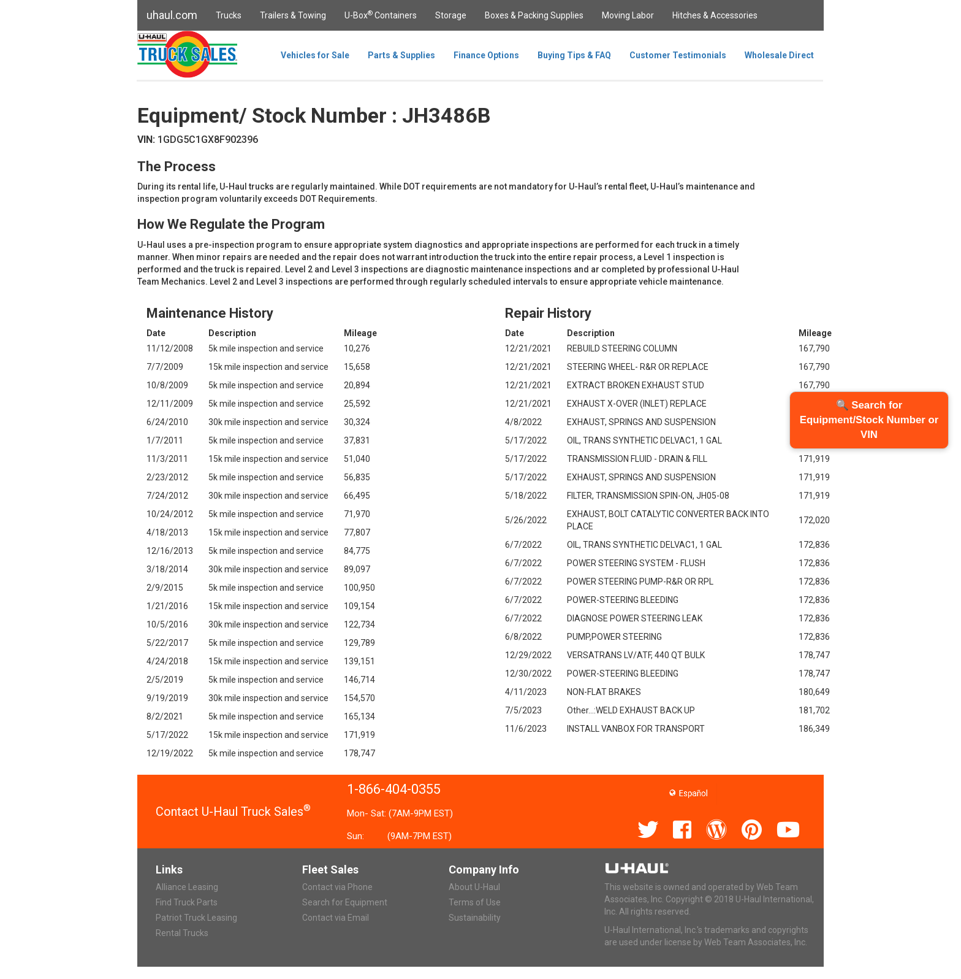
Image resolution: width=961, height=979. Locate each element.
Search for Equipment (344, 902)
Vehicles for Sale (315, 55)
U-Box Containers (380, 14)
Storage (450, 15)
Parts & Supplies (401, 55)
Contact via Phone (337, 887)
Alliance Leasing (187, 887)
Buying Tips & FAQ (574, 55)
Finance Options (486, 55)
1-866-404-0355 (394, 789)
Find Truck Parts (187, 902)
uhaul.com (171, 15)
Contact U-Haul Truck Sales (233, 811)
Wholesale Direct (779, 55)
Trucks (228, 15)
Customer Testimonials (677, 55)
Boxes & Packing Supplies (534, 15)
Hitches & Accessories (715, 15)
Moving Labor (628, 15)
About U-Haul (474, 887)
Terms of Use (475, 902)
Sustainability (475, 918)
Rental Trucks (182, 933)
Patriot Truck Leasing (196, 918)
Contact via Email (335, 918)
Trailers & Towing (293, 15)
